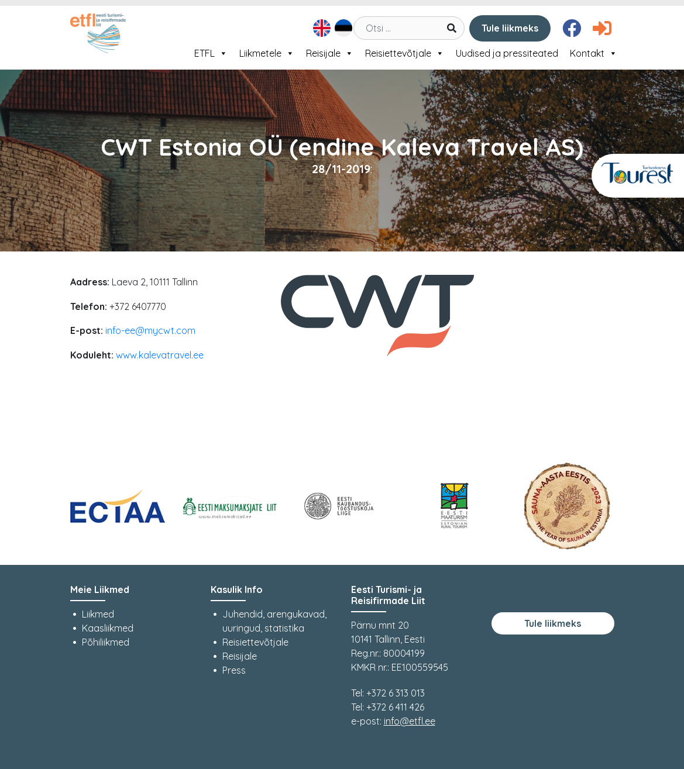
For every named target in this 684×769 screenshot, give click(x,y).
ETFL (211, 53)
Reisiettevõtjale (404, 53)
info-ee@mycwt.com (150, 330)
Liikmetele (266, 53)
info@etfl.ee (409, 721)
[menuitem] (320, 28)
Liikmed (98, 614)
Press (234, 670)
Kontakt (593, 53)
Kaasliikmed (107, 628)
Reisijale (329, 53)
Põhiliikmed (105, 642)
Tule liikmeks (510, 28)
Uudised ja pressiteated (507, 53)
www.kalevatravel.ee (160, 355)
